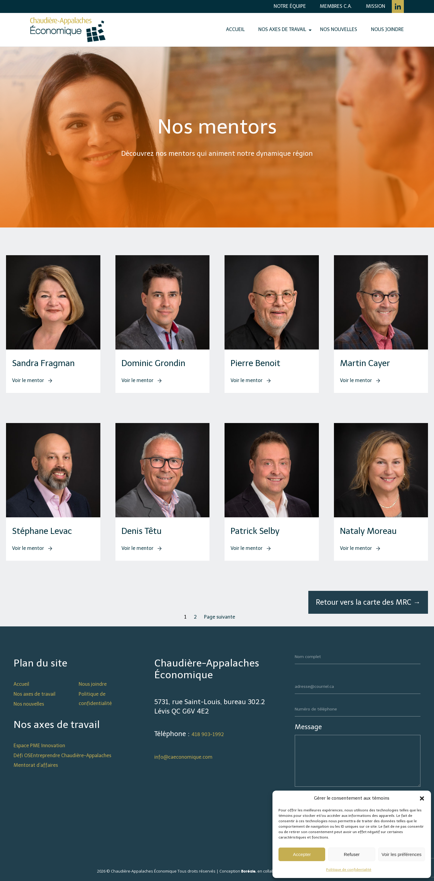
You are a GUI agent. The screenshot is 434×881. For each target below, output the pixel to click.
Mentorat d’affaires (36, 765)
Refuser (352, 854)
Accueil (235, 29)
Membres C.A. (336, 6)
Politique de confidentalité (348, 869)
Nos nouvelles (338, 29)
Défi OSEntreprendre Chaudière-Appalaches (62, 755)
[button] (422, 798)
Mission (375, 6)
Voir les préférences (402, 854)
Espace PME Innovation (39, 745)
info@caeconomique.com (183, 757)
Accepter (302, 854)
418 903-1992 (207, 734)
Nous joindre (387, 29)
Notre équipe (290, 6)
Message (308, 727)
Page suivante (219, 617)
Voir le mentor (32, 380)
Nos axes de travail (282, 29)
